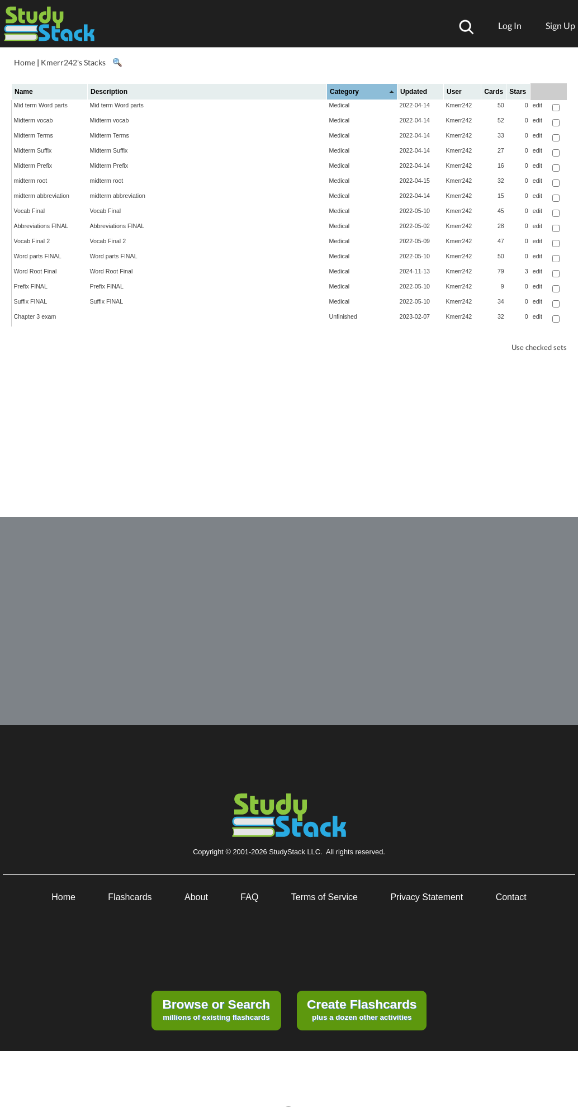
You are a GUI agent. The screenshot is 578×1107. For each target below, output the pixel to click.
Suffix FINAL (31, 301)
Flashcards (129, 897)
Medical (339, 105)
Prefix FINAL (31, 286)
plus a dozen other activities (361, 1009)
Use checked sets (539, 347)
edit (537, 105)
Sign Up (560, 25)
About (196, 897)
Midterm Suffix (33, 150)
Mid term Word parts (41, 105)
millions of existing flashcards (216, 1009)
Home (24, 62)
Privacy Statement (426, 897)
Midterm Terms (33, 135)
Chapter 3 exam (35, 316)
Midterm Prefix (33, 165)
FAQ (249, 897)
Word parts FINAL (37, 256)
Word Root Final (35, 271)
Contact (511, 897)
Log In (510, 25)
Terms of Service (324, 897)
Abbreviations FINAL (41, 226)
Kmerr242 (459, 105)
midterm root (31, 180)
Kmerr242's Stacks (73, 62)
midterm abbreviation (42, 195)
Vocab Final (29, 210)
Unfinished (343, 316)
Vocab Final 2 (32, 241)
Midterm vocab (33, 120)
